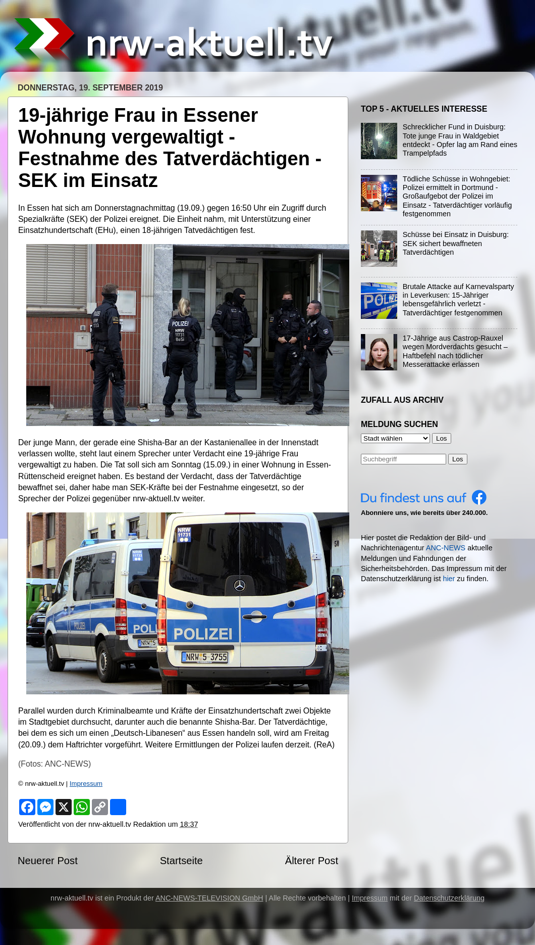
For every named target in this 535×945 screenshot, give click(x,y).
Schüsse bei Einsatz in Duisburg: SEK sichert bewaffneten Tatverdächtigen (456, 243)
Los (457, 459)
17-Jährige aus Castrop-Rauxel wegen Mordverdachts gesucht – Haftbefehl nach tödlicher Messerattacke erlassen (455, 351)
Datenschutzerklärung (449, 898)
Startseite (181, 860)
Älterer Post (311, 860)
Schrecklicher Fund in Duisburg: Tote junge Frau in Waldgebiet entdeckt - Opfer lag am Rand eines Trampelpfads (460, 140)
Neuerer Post (48, 860)
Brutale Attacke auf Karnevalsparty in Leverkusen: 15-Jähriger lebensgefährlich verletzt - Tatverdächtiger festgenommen (458, 299)
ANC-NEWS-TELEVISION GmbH (209, 898)
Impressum (86, 783)
